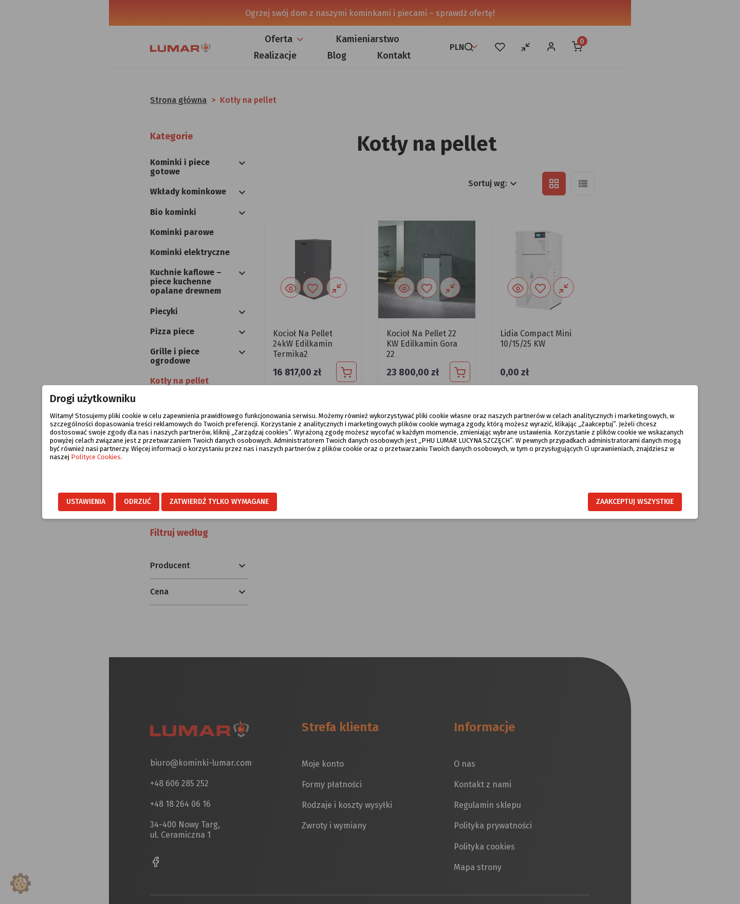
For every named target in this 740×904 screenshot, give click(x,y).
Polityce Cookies (485, 465)
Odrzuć (214, 502)
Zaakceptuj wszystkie (558, 502)
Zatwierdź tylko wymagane (296, 502)
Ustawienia (162, 502)
